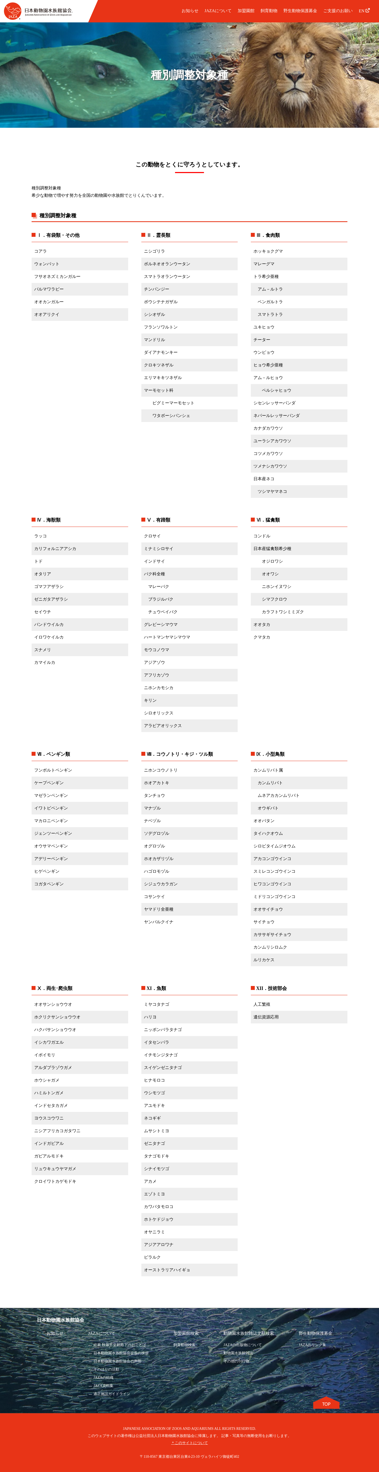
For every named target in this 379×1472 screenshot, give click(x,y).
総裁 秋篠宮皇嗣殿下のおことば (119, 1345)
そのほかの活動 (106, 1369)
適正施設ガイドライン (111, 1394)
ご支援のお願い (338, 10)
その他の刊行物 (236, 1361)
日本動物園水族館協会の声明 (117, 1361)
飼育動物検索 (184, 1345)
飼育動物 (269, 10)
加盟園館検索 (186, 1333)
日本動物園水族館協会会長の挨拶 (121, 1353)
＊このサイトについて (189, 1443)
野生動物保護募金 (300, 10)
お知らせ (190, 10)
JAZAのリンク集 (312, 1345)
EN (364, 10)
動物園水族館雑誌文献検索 (248, 1333)
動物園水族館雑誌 (238, 1353)
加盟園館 (246, 10)
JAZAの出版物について (242, 1345)
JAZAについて (218, 10)
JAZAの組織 (103, 1378)
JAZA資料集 (103, 1386)
